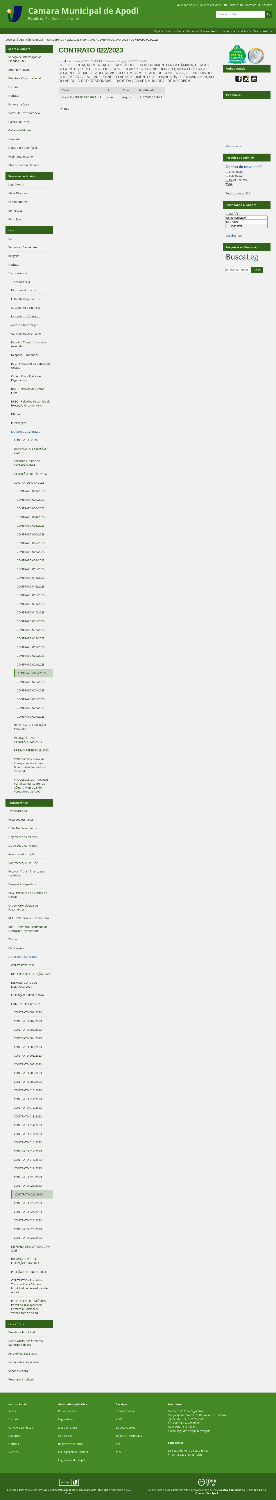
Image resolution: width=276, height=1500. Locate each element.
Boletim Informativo (129, 1436)
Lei (179, 31)
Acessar (267, 5)
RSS (66, 109)
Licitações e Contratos (80, 40)
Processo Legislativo (22, 176)
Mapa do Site (189, 5)
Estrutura (14, 1436)
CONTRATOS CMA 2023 (113, 40)
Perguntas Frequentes (200, 31)
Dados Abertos (125, 1427)
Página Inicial (162, 31)
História (13, 1419)
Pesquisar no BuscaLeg (241, 247)
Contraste (250, 5)
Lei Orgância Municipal (73, 1452)
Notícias (242, 31)
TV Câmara (233, 95)
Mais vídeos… (234, 146)
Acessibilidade (212, 5)
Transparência (262, 31)
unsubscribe (234, 236)
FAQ (119, 1444)
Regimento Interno (70, 1444)
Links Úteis (16, 1324)
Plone (68, 1493)
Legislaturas (66, 1419)
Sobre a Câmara (19, 49)
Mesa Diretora (67, 1427)
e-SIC (119, 1419)
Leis (11, 230)
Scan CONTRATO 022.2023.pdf (81, 97)
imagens (226, 31)
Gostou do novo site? (244, 167)
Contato (233, 5)
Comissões (65, 1436)
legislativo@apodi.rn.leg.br (193, 1431)
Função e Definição (20, 1427)
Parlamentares (67, 1411)
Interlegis (102, 1489)
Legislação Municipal (71, 1460)
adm (65, 61)
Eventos (13, 1452)
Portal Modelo (66, 1489)
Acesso (12, 1411)
